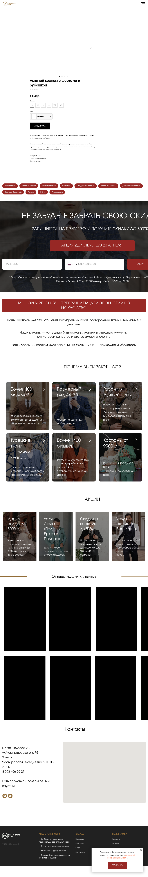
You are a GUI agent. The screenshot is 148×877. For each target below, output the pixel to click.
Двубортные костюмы (15, 193)
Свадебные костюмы (95, 186)
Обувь (74, 193)
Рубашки (79, 845)
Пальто (61, 193)
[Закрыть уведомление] (141, 850)
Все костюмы (11, 186)
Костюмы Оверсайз (41, 193)
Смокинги (74, 186)
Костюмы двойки (32, 186)
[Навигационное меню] (143, 3)
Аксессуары (90, 193)
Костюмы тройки (54, 186)
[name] (32, 265)
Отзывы (115, 845)
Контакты (116, 841)
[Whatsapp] (4, 797)
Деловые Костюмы (121, 186)
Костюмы (80, 841)
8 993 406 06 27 (13, 773)
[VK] (10, 797)
